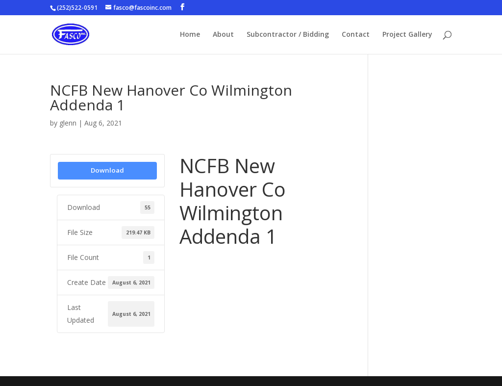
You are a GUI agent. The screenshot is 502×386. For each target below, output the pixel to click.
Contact (356, 35)
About (223, 35)
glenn (67, 123)
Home (190, 35)
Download (107, 170)
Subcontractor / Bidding (288, 35)
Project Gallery (407, 35)
